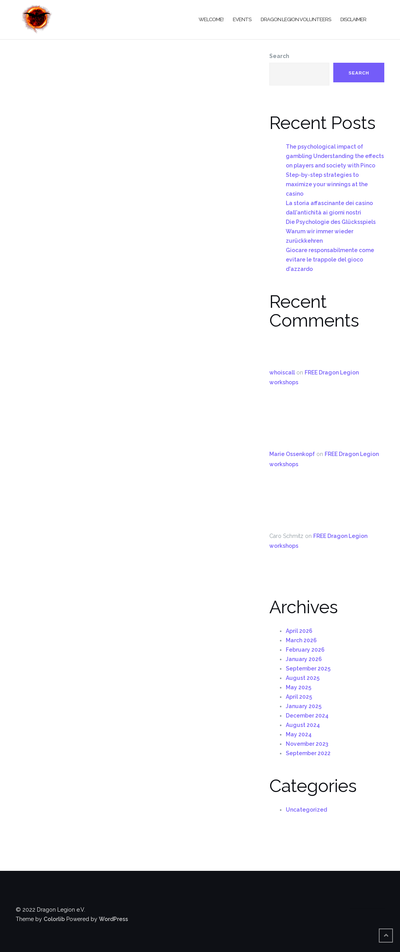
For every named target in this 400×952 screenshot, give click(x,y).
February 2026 (305, 650)
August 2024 (303, 725)
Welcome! (211, 19)
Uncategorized (306, 810)
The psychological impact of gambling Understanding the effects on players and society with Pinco (335, 156)
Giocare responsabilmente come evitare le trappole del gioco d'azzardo (330, 259)
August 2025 (303, 678)
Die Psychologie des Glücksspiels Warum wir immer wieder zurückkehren (331, 231)
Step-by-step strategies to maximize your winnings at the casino (327, 184)
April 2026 (299, 631)
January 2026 (304, 659)
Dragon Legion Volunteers (296, 19)
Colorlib (54, 919)
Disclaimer (353, 19)
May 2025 (298, 687)
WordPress (113, 919)
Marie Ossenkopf (292, 454)
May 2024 (299, 734)
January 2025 (303, 706)
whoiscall (282, 372)
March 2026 (301, 640)
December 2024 (307, 715)
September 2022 (308, 753)
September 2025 (308, 668)
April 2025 (299, 697)
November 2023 (307, 744)
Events (242, 19)
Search (279, 56)
